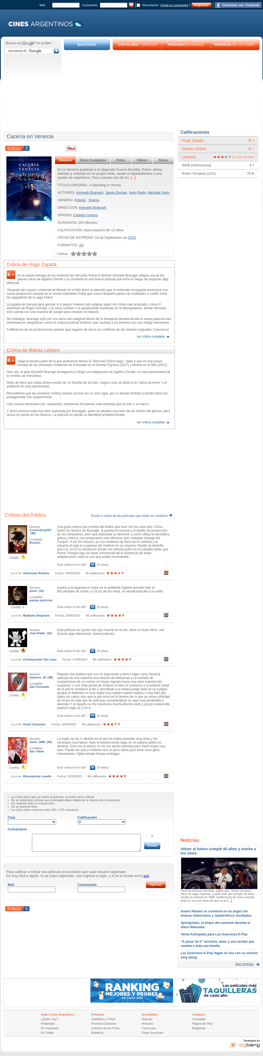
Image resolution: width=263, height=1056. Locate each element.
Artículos (148, 1023)
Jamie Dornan (116, 193)
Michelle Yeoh (158, 193)
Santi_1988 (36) (41, 742)
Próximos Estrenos (104, 1023)
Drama (94, 200)
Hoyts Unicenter (34, 724)
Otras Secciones (153, 1032)
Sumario (65, 160)
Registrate (201, 5)
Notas (163, 160)
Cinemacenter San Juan (40, 659)
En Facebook (50, 1028)
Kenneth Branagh (89, 193)
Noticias (147, 1019)
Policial (80, 200)
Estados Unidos (85, 215)
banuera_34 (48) (41, 677)
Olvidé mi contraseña (174, 5)
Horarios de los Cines (106, 1028)
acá (146, 876)
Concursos (149, 1028)
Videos (142, 160)
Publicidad (48, 1023)
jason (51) (37, 590)
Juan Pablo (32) (41, 633)
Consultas (199, 1019)
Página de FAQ (202, 1023)
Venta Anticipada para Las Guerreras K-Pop (214, 934)
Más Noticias (244, 964)
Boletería (97, 1032)
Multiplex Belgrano (36, 615)
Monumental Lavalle (37, 776)
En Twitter (47, 1032)
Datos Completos (93, 160)
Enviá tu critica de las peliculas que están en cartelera (131, 516)
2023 (132, 238)
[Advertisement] (162, 90)
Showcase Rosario (36, 573)
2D (81, 245)
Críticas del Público (25, 515)
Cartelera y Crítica (103, 1019)
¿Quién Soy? (49, 1019)
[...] (133, 178)
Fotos (120, 160)
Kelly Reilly (137, 193)
